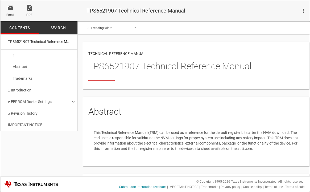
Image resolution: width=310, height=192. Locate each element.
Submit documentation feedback (142, 187)
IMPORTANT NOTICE (25, 121)
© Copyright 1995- (213, 181)
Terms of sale (294, 187)
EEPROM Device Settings (30, 99)
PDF (29, 15)
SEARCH (58, 28)
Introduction (19, 88)
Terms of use (273, 187)
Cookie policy (252, 187)
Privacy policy (231, 187)
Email (10, 15)
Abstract (17, 66)
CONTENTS (19, 28)
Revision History (23, 111)
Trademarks (20, 77)
